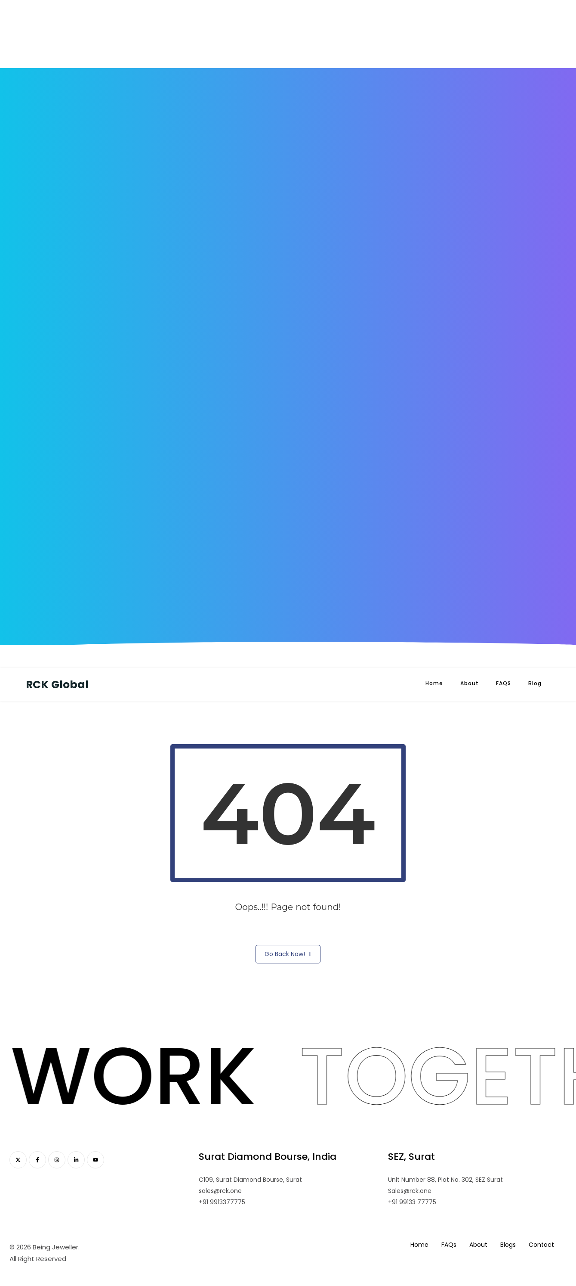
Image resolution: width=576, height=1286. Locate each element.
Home (434, 683)
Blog (535, 683)
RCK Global (57, 684)
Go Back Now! (288, 954)
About (469, 683)
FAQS (503, 683)
